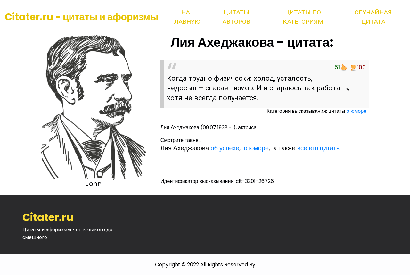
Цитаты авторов (236, 17)
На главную (185, 17)
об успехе (224, 148)
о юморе (356, 111)
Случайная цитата (373, 17)
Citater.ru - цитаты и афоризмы (82, 17)
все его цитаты (319, 148)
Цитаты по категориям (303, 17)
